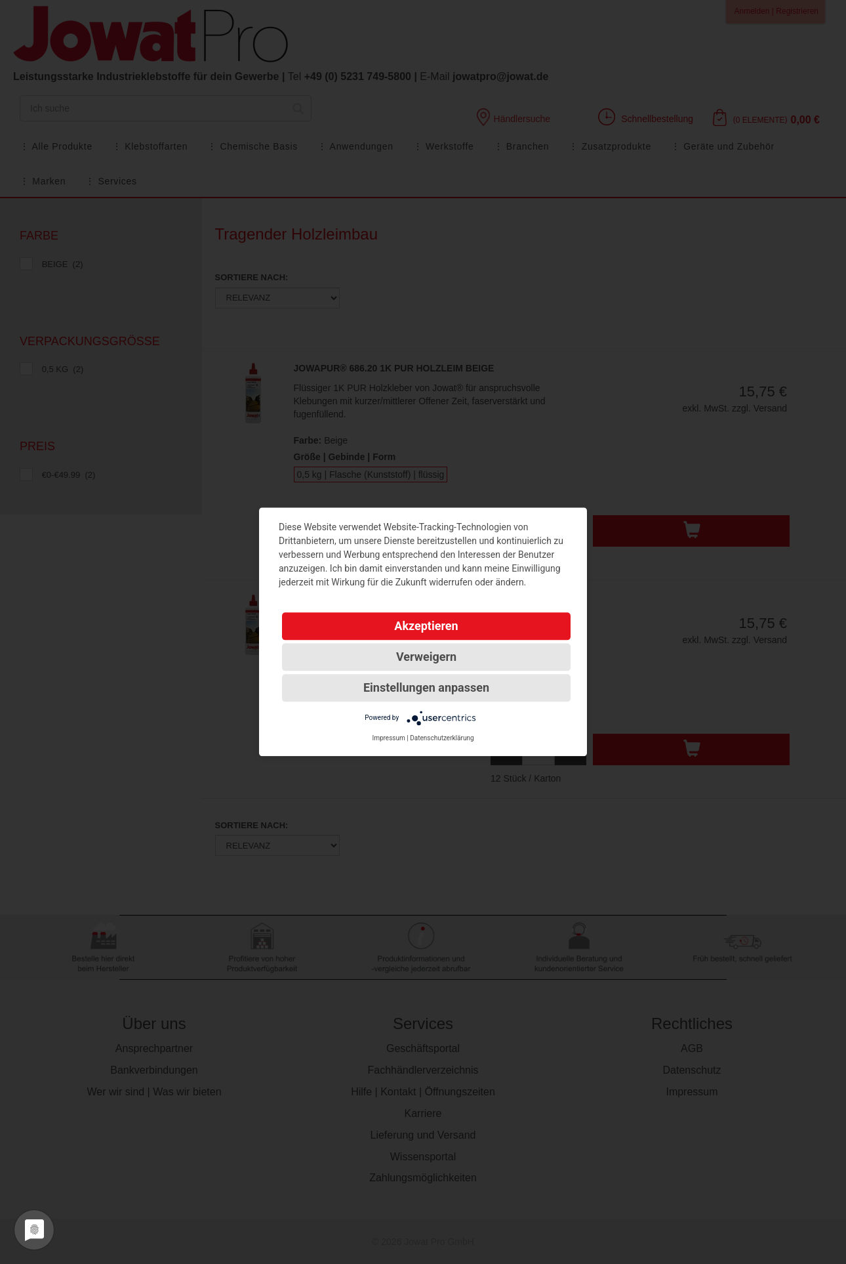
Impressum (388, 738)
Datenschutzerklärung (441, 738)
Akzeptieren (426, 626)
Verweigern (426, 657)
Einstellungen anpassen (426, 687)
